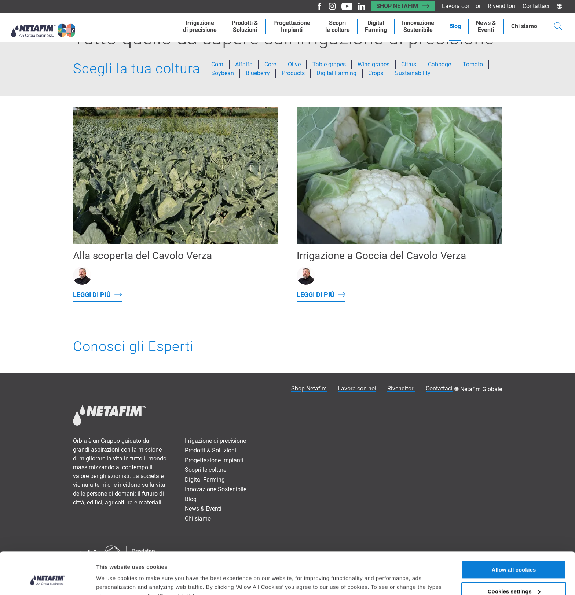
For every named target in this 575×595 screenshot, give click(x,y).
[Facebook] (316, 6)
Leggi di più (92, 294)
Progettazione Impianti (214, 460)
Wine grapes (373, 64)
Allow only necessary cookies (514, 577)
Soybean (222, 73)
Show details (113, 580)
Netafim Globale (481, 389)
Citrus (408, 64)
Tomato (473, 64)
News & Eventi (203, 508)
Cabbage (439, 64)
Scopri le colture (205, 469)
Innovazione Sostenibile (418, 26)
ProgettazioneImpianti (291, 26)
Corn (217, 64)
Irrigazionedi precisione (200, 26)
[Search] (558, 27)
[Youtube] (344, 6)
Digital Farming (376, 26)
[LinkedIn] (358, 6)
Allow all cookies (514, 533)
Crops (375, 73)
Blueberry (258, 73)
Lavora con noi (461, 6)
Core (270, 64)
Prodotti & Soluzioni (210, 450)
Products (293, 73)
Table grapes (329, 64)
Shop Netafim (397, 6)
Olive (294, 64)
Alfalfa (244, 64)
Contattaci (536, 6)
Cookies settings (514, 555)
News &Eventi (486, 26)
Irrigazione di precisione (215, 440)
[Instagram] (329, 6)
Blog (455, 26)
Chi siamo (524, 26)
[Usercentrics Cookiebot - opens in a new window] (47, 580)
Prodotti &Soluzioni (245, 26)
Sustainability (413, 73)
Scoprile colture (337, 26)
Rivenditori (501, 6)
